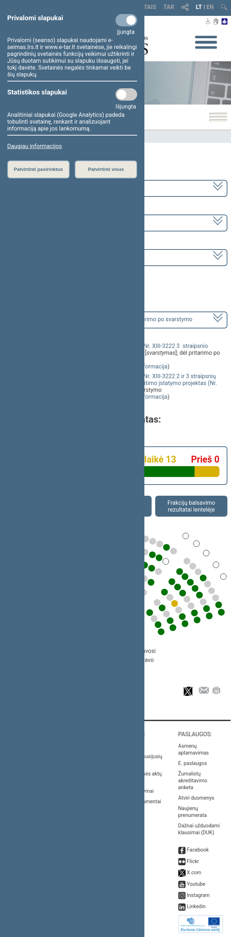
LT (199, 7)
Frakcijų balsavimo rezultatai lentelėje (191, 506)
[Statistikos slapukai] (126, 94)
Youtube (196, 884)
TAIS (150, 7)
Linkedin (196, 906)
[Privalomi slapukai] (126, 20)
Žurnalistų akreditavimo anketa (193, 780)
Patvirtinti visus (106, 169)
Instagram (198, 895)
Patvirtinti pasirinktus (38, 169)
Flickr (193, 861)
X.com (194, 872)
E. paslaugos (192, 763)
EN (210, 7)
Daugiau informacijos (34, 146)
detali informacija (145, 366)
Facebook (198, 850)
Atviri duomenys (196, 798)
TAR (169, 7)
